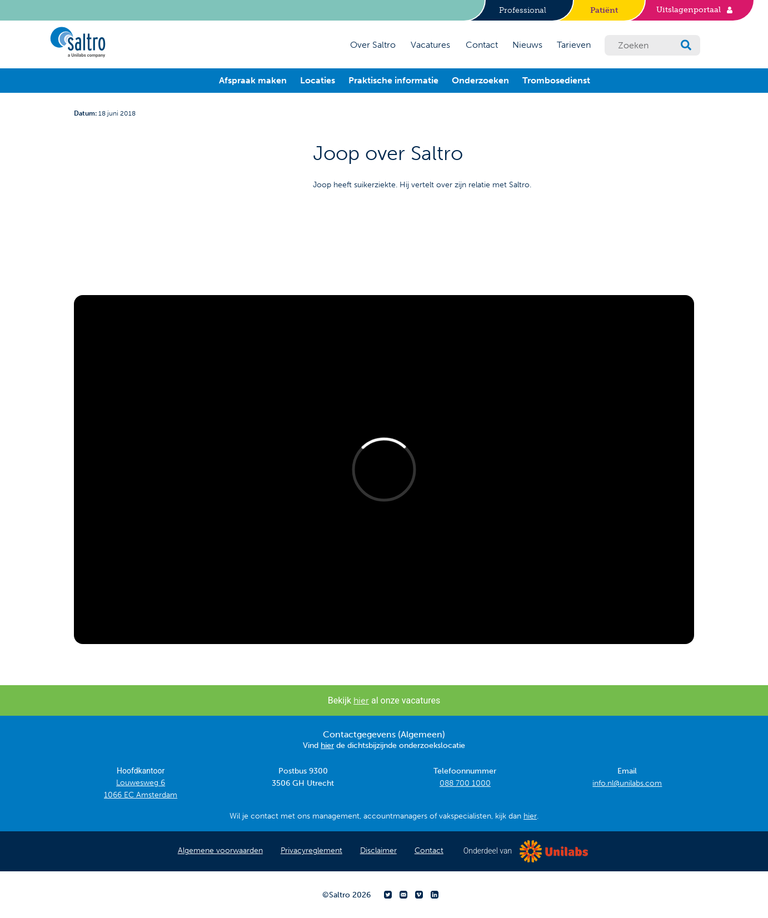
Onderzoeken (480, 80)
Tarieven (574, 44)
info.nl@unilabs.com (627, 783)
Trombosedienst (556, 80)
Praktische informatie (393, 80)
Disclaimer (378, 850)
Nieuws (527, 44)
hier (361, 700)
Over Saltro (373, 44)
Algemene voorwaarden (220, 850)
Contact (482, 44)
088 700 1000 (465, 783)
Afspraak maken (253, 80)
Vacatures (430, 44)
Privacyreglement (311, 850)
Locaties (317, 80)
